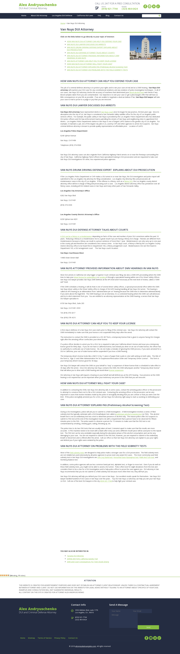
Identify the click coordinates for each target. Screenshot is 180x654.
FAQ (99, 15)
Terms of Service (45, 638)
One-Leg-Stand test (104, 457)
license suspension (116, 370)
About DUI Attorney (39, 15)
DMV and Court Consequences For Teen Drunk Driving (88, 562)
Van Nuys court (107, 112)
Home (23, 15)
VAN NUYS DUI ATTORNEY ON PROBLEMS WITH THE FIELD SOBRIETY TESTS (97, 70)
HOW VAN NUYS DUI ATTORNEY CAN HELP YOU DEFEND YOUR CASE (94, 41)
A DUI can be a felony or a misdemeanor (76, 236)
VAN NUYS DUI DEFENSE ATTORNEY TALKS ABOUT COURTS (91, 53)
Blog (107, 15)
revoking (102, 277)
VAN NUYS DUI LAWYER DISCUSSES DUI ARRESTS (86, 44)
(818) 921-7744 (110, 8)
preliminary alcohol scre (125, 414)
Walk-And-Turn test (146, 457)
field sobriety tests (77, 452)
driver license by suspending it (85, 277)
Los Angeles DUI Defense (62, 15)
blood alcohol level (137, 92)
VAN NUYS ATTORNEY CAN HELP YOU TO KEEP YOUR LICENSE (91, 61)
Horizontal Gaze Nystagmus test (125, 457)
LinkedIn (149, 6)
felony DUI (128, 181)
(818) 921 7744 (106, 481)
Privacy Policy (60, 638)
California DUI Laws (85, 15)
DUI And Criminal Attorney (38, 6)
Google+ (158, 6)
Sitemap (31, 638)
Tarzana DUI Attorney (75, 556)
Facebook (145, 6)
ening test (138, 414)
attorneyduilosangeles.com (85, 646)
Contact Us (118, 15)
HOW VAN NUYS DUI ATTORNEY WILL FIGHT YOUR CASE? (89, 64)
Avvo (154, 6)
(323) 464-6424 (130, 8)
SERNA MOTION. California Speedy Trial (82, 559)
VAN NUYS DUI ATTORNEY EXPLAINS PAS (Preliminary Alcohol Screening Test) (97, 67)
